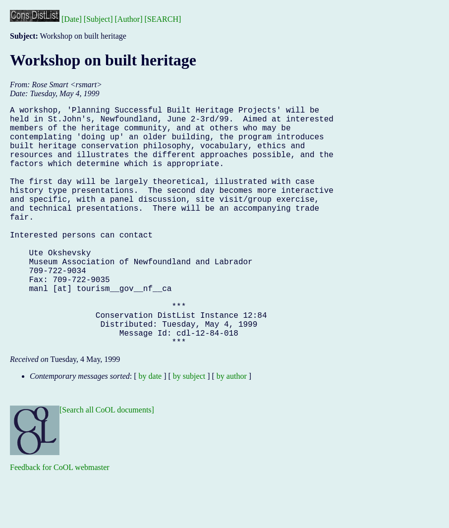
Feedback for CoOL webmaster (60, 521)
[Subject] (98, 19)
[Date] (71, 19)
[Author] (129, 19)
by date (150, 429)
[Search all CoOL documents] (106, 463)
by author (232, 429)
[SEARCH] (163, 19)
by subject (189, 429)
